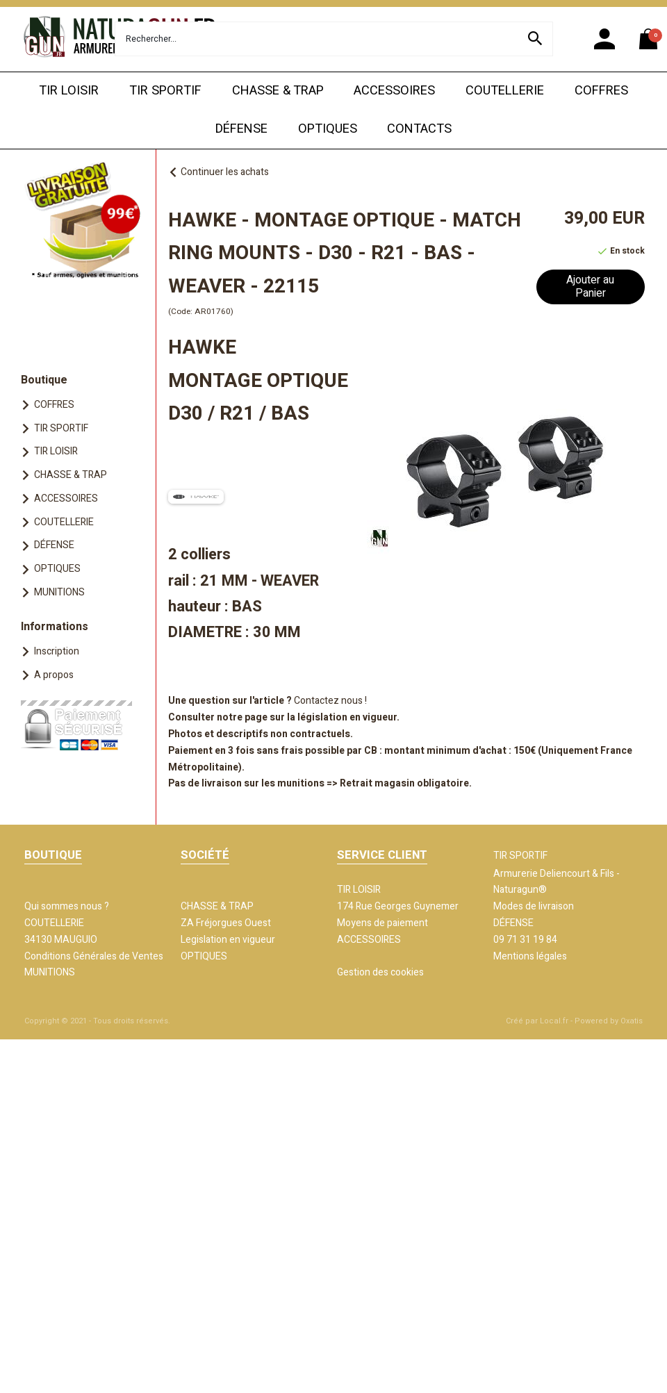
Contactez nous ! (330, 700)
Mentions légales (530, 956)
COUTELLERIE (505, 90)
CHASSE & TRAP (278, 90)
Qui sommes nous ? (66, 906)
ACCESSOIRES (394, 90)
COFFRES (601, 90)
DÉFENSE (241, 128)
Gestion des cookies (380, 972)
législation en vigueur (347, 717)
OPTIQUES (327, 128)
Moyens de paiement (382, 923)
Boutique (44, 380)
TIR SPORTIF (165, 90)
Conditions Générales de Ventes (93, 956)
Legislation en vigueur (228, 939)
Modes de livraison (533, 906)
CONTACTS (419, 128)
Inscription (56, 651)
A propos (54, 675)
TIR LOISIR (69, 90)
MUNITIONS (59, 592)
